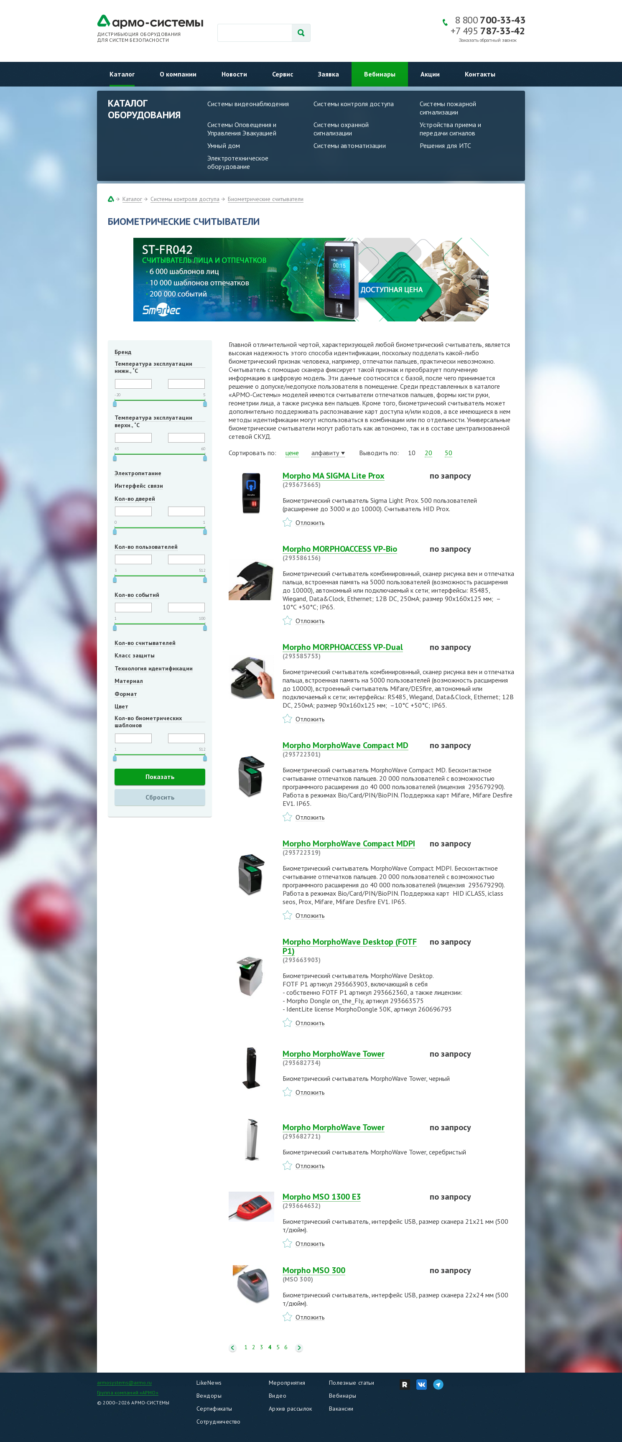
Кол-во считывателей (145, 643)
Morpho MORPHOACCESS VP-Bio (351, 553)
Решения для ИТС (445, 145)
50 (448, 452)
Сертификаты (214, 1408)
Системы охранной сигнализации (341, 128)
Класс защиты (135, 655)
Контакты (480, 74)
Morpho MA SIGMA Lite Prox (351, 479)
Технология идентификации (154, 668)
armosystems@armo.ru (124, 1382)
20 (428, 452)
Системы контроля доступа (354, 103)
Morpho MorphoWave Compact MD (351, 749)
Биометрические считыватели (265, 199)
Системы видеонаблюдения (248, 103)
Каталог (122, 74)
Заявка (328, 74)
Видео (277, 1395)
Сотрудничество (218, 1421)
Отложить (310, 522)
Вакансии (341, 1408)
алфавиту (325, 452)
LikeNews (209, 1382)
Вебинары (379, 74)
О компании (178, 74)
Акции (430, 74)
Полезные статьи (351, 1382)
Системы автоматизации (350, 145)
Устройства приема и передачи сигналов (450, 128)
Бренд (123, 352)
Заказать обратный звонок (488, 40)
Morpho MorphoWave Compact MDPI (351, 847)
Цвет (121, 706)
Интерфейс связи (139, 485)
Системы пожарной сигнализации (448, 107)
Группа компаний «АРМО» (127, 1392)
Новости (234, 74)
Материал (129, 681)
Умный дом (223, 145)
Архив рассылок (290, 1408)
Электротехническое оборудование (237, 162)
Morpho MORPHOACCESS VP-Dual (351, 651)
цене (292, 452)
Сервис (282, 74)
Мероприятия (287, 1382)
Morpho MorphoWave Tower (351, 1057)
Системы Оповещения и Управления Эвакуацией (242, 128)
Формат (126, 694)
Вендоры (209, 1395)
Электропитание (138, 473)
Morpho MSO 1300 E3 (351, 1200)
